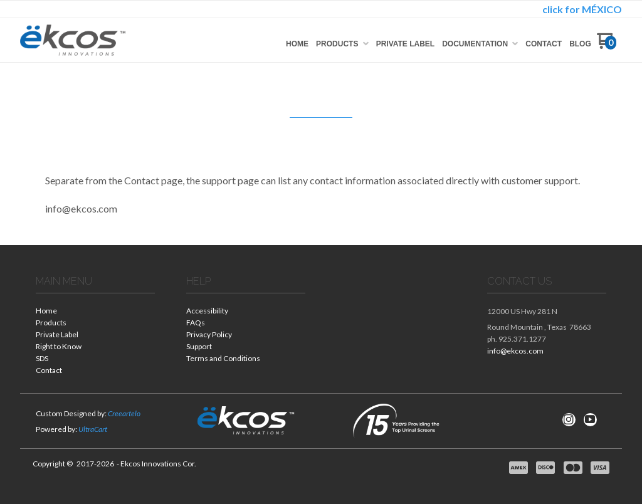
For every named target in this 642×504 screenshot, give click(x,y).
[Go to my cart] (606, 45)
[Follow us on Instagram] (569, 419)
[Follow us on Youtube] (590, 419)
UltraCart (92, 429)
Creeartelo (124, 413)
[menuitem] (297, 44)
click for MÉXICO (582, 9)
